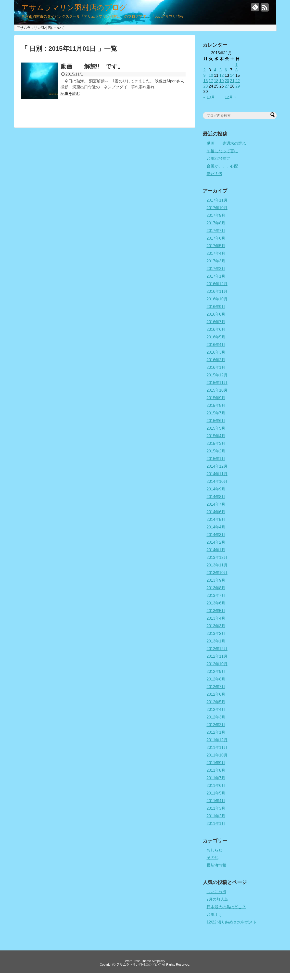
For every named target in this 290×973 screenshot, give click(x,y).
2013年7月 (216, 595)
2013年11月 (217, 565)
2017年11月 (217, 200)
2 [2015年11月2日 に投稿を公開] (204, 70)
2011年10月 (217, 755)
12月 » (230, 97)
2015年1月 (216, 459)
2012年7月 (216, 687)
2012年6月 (216, 694)
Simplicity (158, 961)
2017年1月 (216, 276)
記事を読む (70, 93)
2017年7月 (216, 231)
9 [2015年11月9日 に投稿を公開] (204, 75)
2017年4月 (216, 253)
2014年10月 (217, 481)
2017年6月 (216, 238)
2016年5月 (216, 337)
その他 (212, 858)
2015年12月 (217, 375)
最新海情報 (216, 865)
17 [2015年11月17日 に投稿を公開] (211, 81)
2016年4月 (216, 345)
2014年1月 (216, 550)
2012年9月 (216, 671)
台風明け (214, 914)
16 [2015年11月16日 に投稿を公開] (205, 81)
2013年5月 (216, 611)
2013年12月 (217, 557)
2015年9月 (216, 398)
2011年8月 (216, 770)
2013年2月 (216, 633)
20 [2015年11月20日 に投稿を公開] (227, 81)
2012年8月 (216, 679)
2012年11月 (217, 656)
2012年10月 (217, 664)
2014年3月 (216, 535)
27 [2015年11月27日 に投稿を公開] (227, 86)
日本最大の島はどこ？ (226, 907)
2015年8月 (216, 405)
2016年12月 (217, 284)
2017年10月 (217, 208)
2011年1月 (216, 823)
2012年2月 (216, 725)
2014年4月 (216, 527)
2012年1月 (216, 732)
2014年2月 (216, 542)
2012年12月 (217, 649)
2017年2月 (216, 269)
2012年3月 (216, 717)
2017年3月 (216, 261)
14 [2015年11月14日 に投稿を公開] (232, 75)
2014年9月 (216, 489)
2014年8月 (216, 497)
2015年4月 (216, 436)
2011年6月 (216, 785)
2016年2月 (216, 360)
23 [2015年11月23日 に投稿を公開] (205, 86)
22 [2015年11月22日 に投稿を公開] (237, 81)
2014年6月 (216, 512)
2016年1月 (216, 367)
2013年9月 (216, 580)
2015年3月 (216, 443)
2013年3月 (216, 626)
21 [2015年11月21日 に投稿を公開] (232, 81)
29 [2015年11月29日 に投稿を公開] (237, 86)
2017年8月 (216, 223)
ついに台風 (216, 892)
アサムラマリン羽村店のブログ (74, 7)
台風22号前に (219, 158)
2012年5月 (216, 702)
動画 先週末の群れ (226, 143)
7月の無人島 (217, 899)
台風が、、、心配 (222, 166)
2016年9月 (216, 307)
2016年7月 (216, 322)
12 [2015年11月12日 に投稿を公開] (221, 75)
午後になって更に (222, 151)
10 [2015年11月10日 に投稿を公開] (211, 75)
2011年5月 (216, 793)
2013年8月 (216, 588)
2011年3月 (216, 808)
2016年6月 (216, 329)
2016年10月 (217, 299)
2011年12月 (217, 740)
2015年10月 (217, 390)
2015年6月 (216, 421)
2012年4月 (216, 709)
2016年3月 (216, 352)
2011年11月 (217, 747)
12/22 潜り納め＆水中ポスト (232, 922)
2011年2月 (216, 816)
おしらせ (214, 850)
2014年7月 (216, 504)
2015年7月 (216, 413)
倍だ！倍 (214, 174)
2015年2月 (216, 451)
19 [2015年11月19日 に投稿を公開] (221, 81)
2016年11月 (217, 291)
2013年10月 (217, 573)
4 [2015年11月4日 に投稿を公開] (215, 70)
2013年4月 (216, 618)
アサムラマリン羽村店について (41, 28)
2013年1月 (216, 641)
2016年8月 (216, 314)
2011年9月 (216, 763)
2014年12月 (217, 466)
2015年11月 (217, 383)
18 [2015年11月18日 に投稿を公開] (216, 81)
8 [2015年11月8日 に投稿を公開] (236, 70)
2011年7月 (216, 778)
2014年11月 (217, 474)
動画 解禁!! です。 (92, 66)
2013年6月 (216, 603)
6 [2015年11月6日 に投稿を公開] (226, 70)
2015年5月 (216, 428)
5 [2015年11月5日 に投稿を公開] (220, 70)
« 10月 (209, 97)
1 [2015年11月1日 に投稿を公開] (236, 65)
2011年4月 (216, 801)
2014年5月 (216, 519)
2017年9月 (216, 215)
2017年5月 (216, 246)
